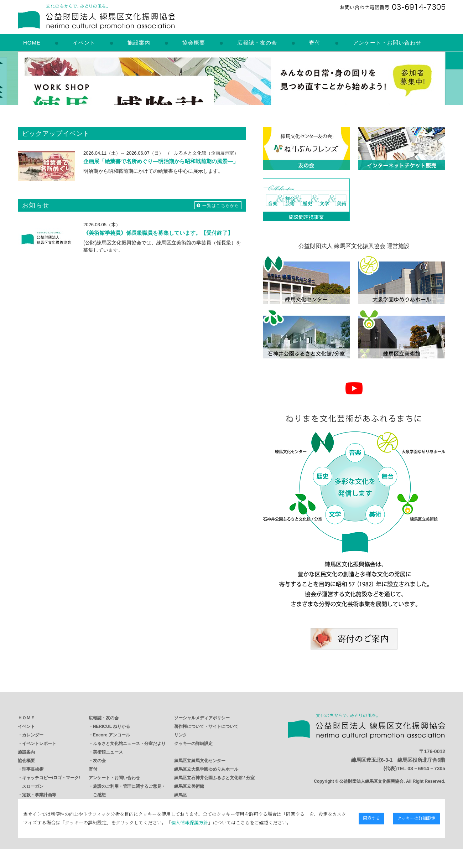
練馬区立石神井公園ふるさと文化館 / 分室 (214, 777)
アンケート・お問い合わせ (387, 43)
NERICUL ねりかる (111, 726)
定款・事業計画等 (39, 794)
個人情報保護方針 (189, 822)
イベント (84, 43)
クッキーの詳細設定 (193, 743)
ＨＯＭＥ (26, 717)
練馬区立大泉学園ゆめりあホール (206, 769)
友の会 (99, 760)
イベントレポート (39, 743)
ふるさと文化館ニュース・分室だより (129, 743)
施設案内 (139, 43)
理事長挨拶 (32, 769)
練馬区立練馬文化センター (199, 760)
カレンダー (32, 734)
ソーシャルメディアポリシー (202, 717)
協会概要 (193, 43)
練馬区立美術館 (189, 786)
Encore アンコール (111, 734)
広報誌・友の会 (257, 43)
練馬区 (180, 794)
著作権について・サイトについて (206, 726)
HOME (32, 43)
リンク (180, 734)
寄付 (315, 43)
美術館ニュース (108, 752)
